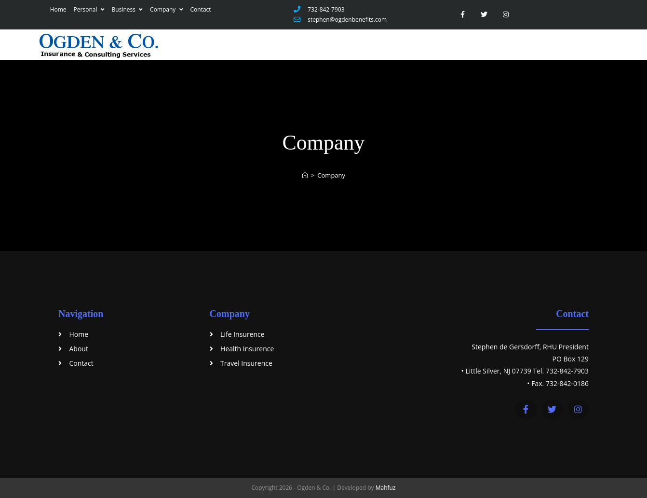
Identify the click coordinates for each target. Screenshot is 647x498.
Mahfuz (386, 488)
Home (58, 9)
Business (127, 9)
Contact (200, 9)
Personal (89, 9)
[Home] (305, 175)
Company (166, 9)
